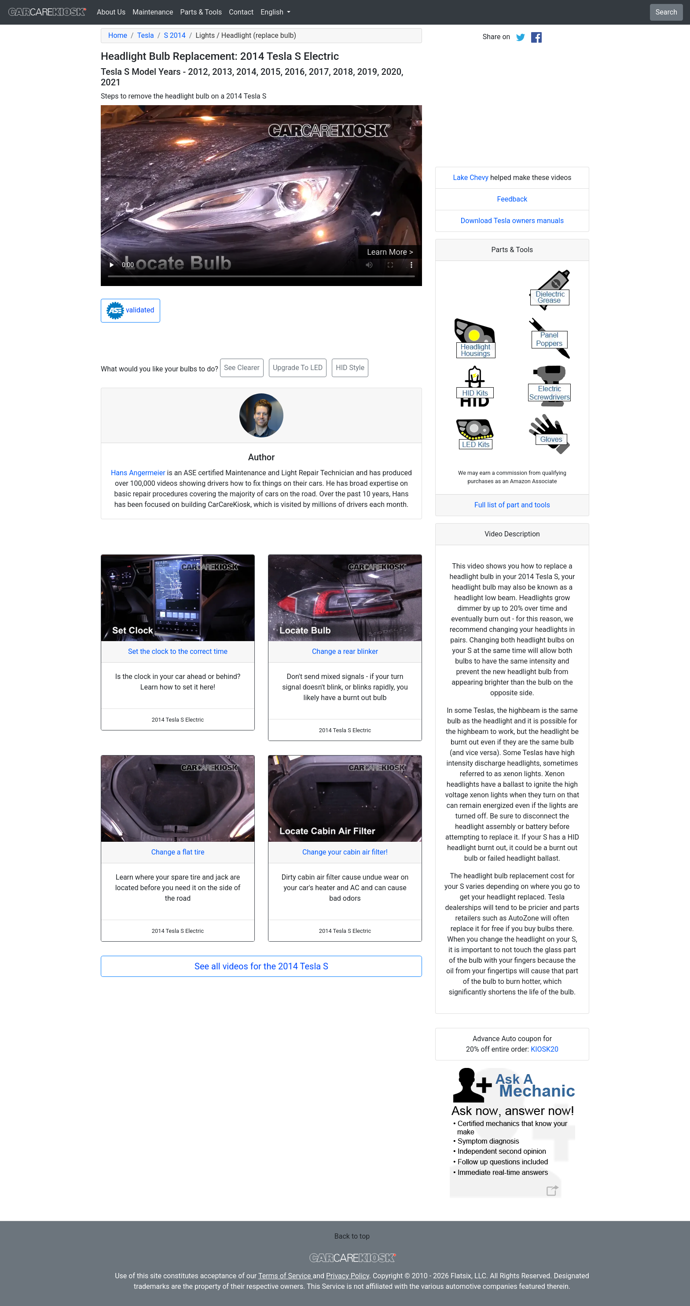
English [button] (273, 12)
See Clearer (242, 367)
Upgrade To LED (298, 367)
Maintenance (152, 12)
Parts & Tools (201, 12)
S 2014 (174, 35)
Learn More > (390, 252)
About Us (111, 12)
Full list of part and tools (512, 505)
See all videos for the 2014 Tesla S (261, 966)
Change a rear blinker (345, 651)
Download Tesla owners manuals (512, 220)
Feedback (512, 199)
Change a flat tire (178, 852)
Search (666, 12)
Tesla (145, 35)
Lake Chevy (470, 177)
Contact (241, 12)
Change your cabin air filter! (345, 852)
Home (117, 35)
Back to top (352, 1236)
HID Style (350, 367)
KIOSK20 (544, 1049)
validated (130, 310)
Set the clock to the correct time (178, 651)
